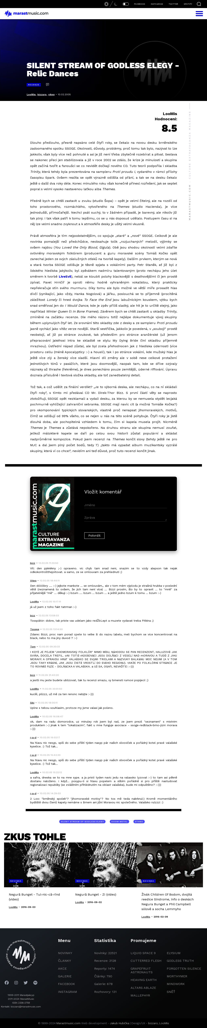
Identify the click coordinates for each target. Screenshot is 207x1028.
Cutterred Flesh (146, 961)
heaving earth (144, 980)
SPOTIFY (188, 4)
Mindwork (176, 984)
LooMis (31, 94)
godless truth (180, 961)
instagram (67, 992)
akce (62, 968)
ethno (139, 821)
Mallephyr (140, 995)
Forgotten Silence (184, 968)
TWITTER (173, 4)
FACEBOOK (139, 4)
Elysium (174, 953)
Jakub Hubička (119, 1023)
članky (64, 961)
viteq (51, 94)
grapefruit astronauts (142, 970)
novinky (65, 953)
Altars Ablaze (143, 988)
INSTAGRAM (157, 4)
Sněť (171, 992)
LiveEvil (65, 276)
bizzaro (41, 94)
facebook (66, 984)
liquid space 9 (143, 953)
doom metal (119, 821)
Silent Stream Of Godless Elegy (82, 821)
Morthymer (177, 976)
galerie (65, 976)
